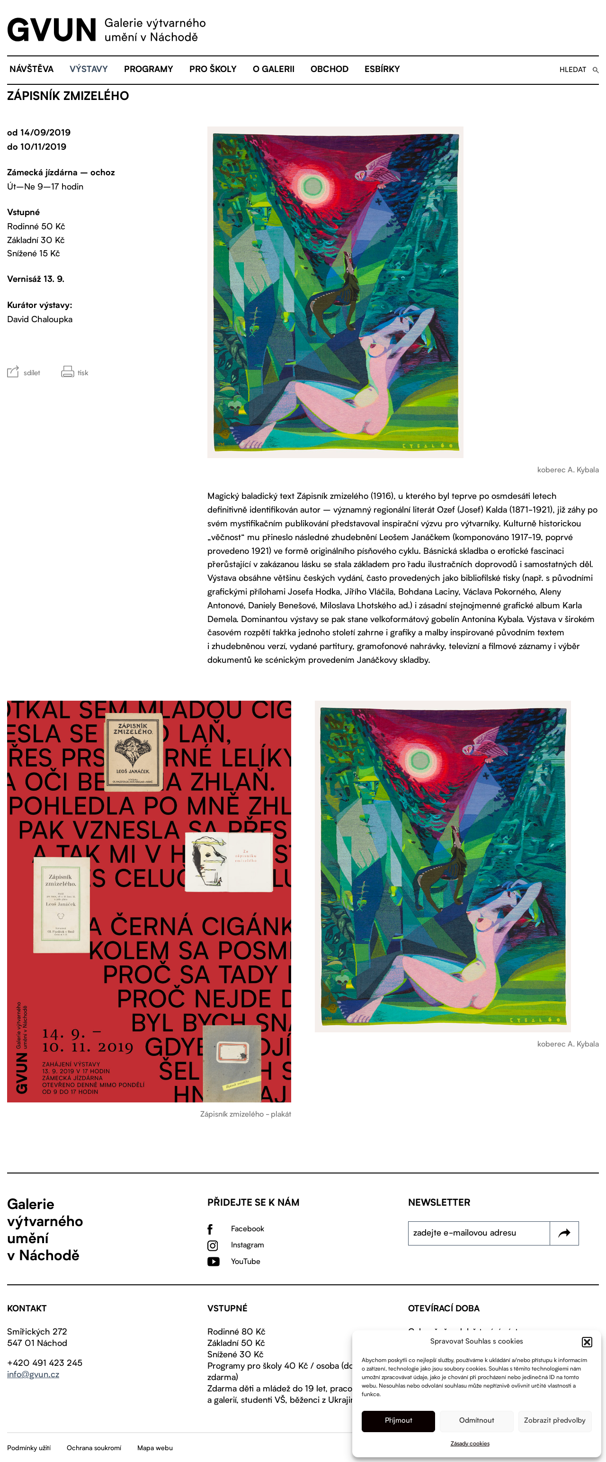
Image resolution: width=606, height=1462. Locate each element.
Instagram (247, 1245)
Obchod (329, 70)
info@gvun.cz (33, 1375)
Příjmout (398, 1421)
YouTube (245, 1262)
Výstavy (89, 70)
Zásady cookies (470, 1444)
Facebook (247, 1229)
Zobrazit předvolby (555, 1421)
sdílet (32, 373)
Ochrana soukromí (94, 1448)
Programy (148, 70)
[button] (587, 1342)
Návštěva (31, 70)
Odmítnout (476, 1421)
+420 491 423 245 (44, 1363)
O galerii (273, 70)
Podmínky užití (29, 1448)
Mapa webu (155, 1448)
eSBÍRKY (382, 70)
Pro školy (213, 70)
